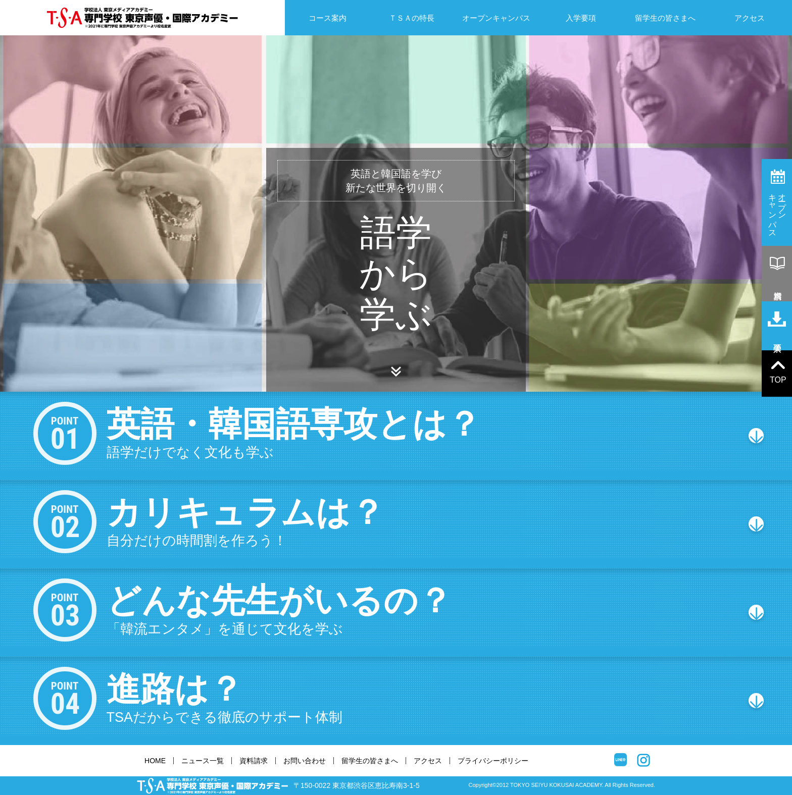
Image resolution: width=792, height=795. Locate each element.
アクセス (749, 18)
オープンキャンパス (496, 18)
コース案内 (327, 18)
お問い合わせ (304, 761)
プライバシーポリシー (493, 761)
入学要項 (581, 18)
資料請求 (253, 761)
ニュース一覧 (202, 761)
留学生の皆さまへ (665, 18)
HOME (155, 761)
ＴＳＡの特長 (411, 18)
